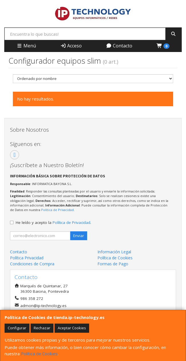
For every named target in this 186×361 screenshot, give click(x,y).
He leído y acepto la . (53, 222)
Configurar (17, 327)
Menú (26, 46)
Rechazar (42, 327)
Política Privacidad (26, 257)
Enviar (78, 235)
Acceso (71, 46)
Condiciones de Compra (32, 263)
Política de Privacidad (57, 210)
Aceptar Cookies (72, 327)
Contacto (119, 46)
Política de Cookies (39, 353)
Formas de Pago (112, 263)
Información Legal (114, 251)
